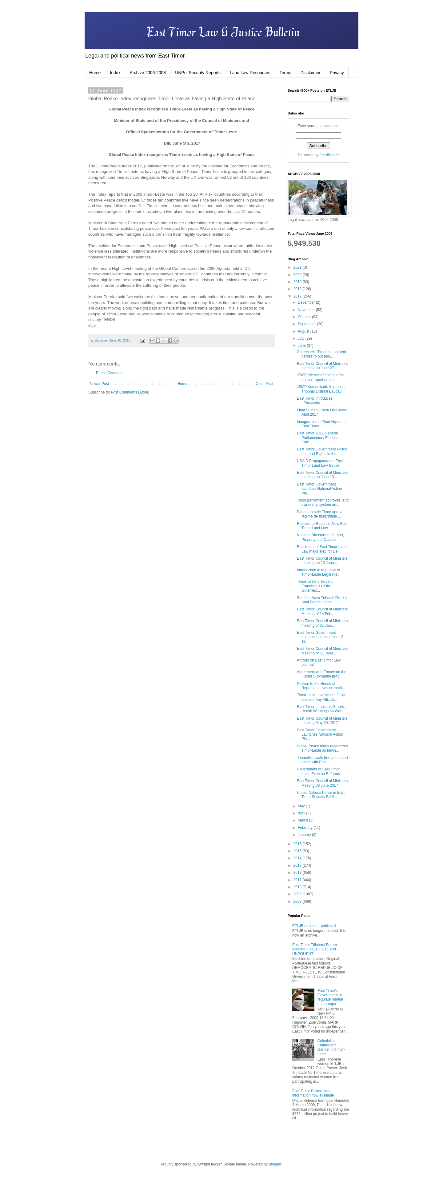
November (307, 310)
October (305, 317)
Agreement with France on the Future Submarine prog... (321, 674)
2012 (298, 872)
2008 (298, 901)
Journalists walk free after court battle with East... (322, 760)
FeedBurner (329, 155)
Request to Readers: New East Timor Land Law (322, 526)
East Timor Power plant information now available (313, 1093)
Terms (285, 72)
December (307, 302)
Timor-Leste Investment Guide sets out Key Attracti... (321, 697)
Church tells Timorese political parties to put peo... (321, 354)
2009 (298, 894)
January (305, 835)
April (302, 813)
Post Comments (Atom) (130, 392)
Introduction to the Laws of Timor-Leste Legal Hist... (319, 572)
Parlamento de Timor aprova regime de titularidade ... (320, 514)
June (302, 345)
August (304, 331)
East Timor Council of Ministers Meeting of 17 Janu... (322, 650)
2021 (298, 267)
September (307, 324)
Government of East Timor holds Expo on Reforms (318, 771)
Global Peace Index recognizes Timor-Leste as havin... (322, 748)
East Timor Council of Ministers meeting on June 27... (322, 366)
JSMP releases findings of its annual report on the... (320, 377)
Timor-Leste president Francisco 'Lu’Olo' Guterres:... (315, 586)
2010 (298, 887)
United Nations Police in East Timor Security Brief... (321, 794)
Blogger (275, 1164)
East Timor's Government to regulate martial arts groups (330, 997)
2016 (298, 844)
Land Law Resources (250, 72)
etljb (92, 325)
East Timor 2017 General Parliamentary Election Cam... (317, 437)
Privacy (337, 72)
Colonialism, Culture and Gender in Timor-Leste (331, 1047)
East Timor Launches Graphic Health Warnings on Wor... (321, 709)
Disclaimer (311, 72)
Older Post (264, 384)
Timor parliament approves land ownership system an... (323, 502)
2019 (298, 282)
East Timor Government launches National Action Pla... (319, 488)
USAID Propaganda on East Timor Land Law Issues (320, 463)
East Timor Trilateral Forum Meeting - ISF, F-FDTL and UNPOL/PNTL (314, 949)
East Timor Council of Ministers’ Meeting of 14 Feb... (323, 611)
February (305, 827)
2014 (298, 858)
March (303, 820)
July (301, 338)
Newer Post (99, 384)
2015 (298, 851)
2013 (298, 865)
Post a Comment (109, 373)
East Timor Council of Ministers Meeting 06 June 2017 (322, 783)
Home (95, 72)
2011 (298, 880)
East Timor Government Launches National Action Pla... (320, 734)
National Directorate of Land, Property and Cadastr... (320, 537)
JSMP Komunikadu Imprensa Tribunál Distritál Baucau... (321, 389)
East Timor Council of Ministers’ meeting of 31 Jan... (323, 623)
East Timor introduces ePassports (315, 400)
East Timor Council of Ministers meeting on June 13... (322, 474)
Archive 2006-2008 (148, 72)
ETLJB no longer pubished (314, 926)
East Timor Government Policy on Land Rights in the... (322, 451)
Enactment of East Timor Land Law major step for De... (321, 549)
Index (115, 72)
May (302, 806)
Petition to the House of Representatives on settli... (321, 685)
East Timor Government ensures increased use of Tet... (320, 637)
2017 (298, 296)
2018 (298, 289)
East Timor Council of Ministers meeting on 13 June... (322, 560)
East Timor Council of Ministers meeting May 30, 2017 (322, 720)
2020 (298, 275)
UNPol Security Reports (198, 72)
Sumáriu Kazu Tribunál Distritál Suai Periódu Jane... (322, 600)
